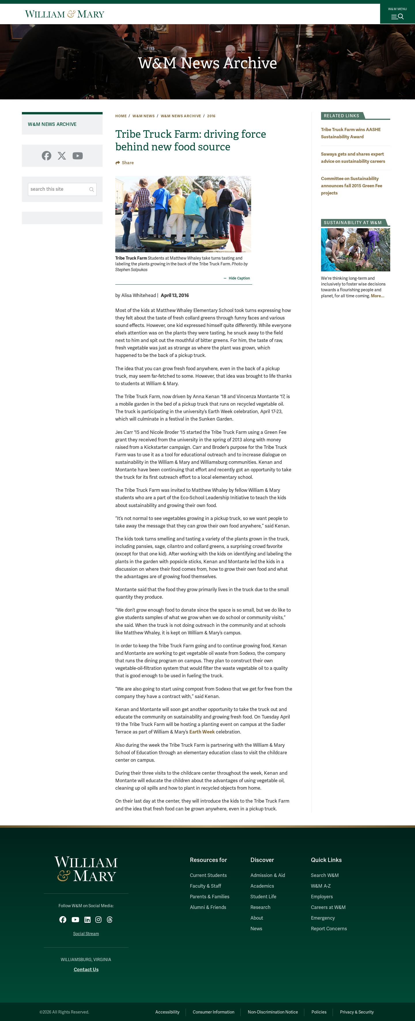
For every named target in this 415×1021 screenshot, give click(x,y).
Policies (314, 1010)
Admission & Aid (267, 875)
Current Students (208, 875)
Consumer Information (202, 1010)
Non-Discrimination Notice (264, 1010)
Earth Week (202, 732)
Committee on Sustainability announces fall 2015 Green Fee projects (351, 186)
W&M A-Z (321, 886)
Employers (322, 897)
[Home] (64, 13)
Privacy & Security (355, 1010)
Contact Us (86, 968)
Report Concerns (329, 929)
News (256, 929)
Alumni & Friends (208, 907)
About (256, 918)
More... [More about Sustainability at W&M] (377, 295)
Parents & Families (209, 897)
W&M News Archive (207, 64)
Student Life (263, 897)
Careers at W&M (328, 907)
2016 (211, 116)
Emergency (323, 918)
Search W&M (325, 875)
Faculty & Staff (205, 886)
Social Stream (86, 932)
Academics (262, 886)
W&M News (144, 116)
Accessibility (152, 1010)
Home (121, 116)
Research (260, 907)
